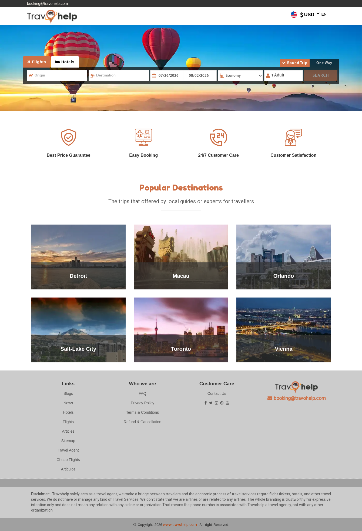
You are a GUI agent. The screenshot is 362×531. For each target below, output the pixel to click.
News (68, 403)
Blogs (68, 393)
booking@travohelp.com (47, 3)
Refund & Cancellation (142, 422)
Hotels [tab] (65, 62)
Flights (68, 422)
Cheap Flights (68, 459)
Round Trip (294, 63)
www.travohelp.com (180, 524)
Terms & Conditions (142, 412)
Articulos (68, 469)
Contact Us (216, 393)
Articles (68, 431)
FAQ (142, 393)
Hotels (68, 412)
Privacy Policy (142, 403)
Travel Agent (68, 450)
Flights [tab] (36, 62)
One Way (324, 63)
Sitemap (68, 441)
